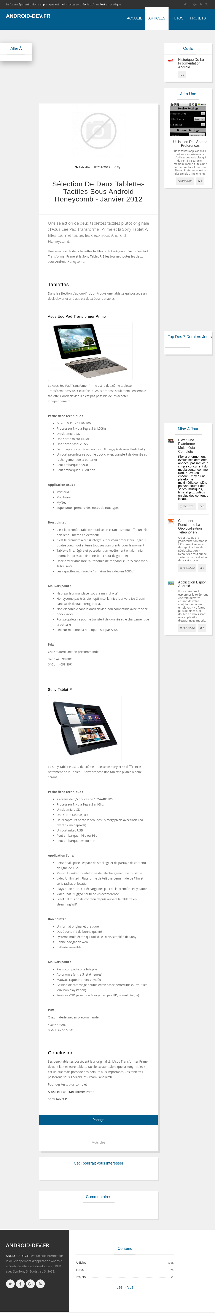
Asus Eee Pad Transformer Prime (71, 1092)
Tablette (82, 167)
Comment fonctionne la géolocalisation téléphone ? (190, 526)
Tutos (177, 18)
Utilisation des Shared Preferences (190, 144)
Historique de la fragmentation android (191, 63)
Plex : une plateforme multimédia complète (186, 445)
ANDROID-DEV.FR (18, 1256)
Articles (156, 18)
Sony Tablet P (57, 1099)
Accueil (134, 18)
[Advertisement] (109, 66)
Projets (198, 18)
